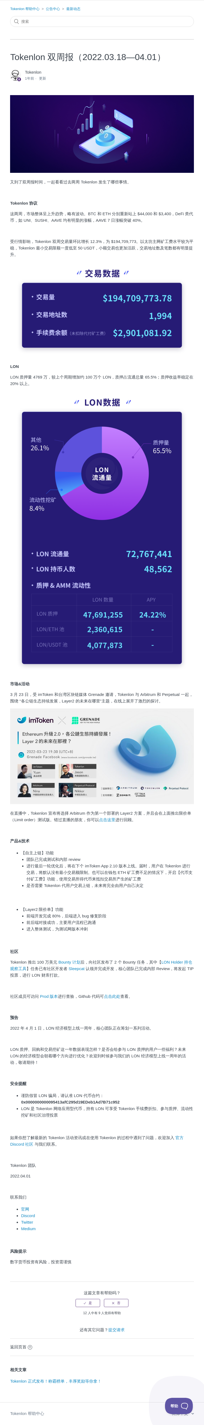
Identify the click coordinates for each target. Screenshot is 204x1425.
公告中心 (53, 9)
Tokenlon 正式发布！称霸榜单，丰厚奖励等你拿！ (55, 1381)
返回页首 (21, 1347)
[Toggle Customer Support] (179, 1406)
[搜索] (102, 21)
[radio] (88, 1303)
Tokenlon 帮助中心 (25, 9)
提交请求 (116, 1329)
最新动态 (73, 9)
